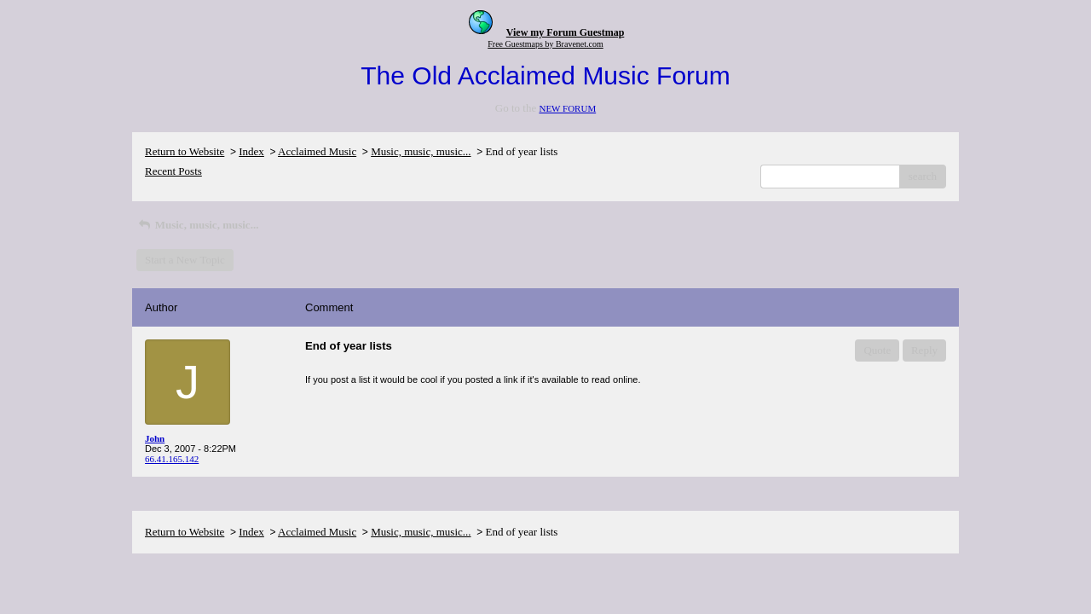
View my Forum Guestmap (565, 32)
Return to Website (184, 151)
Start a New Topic (185, 259)
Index (251, 151)
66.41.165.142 (172, 459)
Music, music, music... (420, 151)
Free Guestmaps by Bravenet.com (545, 44)
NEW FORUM (567, 108)
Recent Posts (173, 171)
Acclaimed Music (317, 151)
